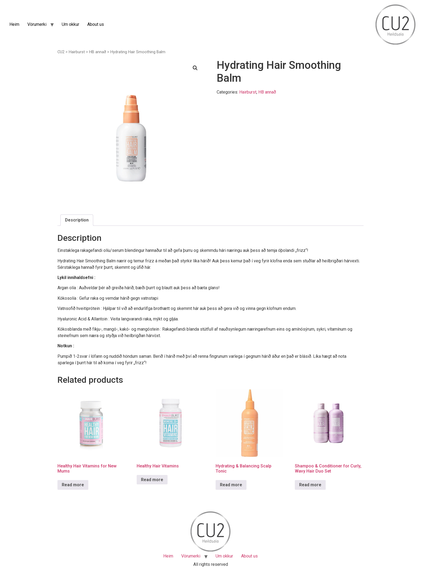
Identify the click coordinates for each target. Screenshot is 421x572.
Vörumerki (36, 24)
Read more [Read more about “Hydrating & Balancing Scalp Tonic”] (231, 484)
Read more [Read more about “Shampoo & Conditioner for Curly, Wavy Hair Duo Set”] (310, 484)
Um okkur (70, 24)
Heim (14, 24)
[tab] (76, 220)
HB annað (97, 51)
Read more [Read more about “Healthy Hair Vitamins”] (152, 479)
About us (95, 24)
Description (77, 220)
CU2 (60, 51)
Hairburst (77, 51)
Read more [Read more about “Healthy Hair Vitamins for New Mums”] (73, 484)
